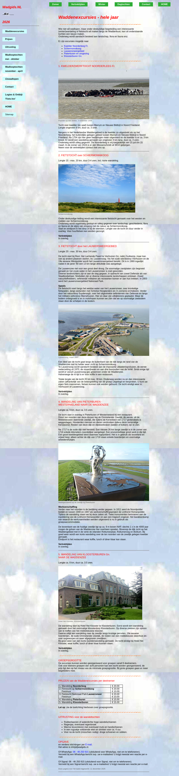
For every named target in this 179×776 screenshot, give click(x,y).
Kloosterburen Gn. (73, 56)
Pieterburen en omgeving (76, 53)
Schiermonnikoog (72, 48)
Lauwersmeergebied (74, 51)
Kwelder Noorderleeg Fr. (76, 46)
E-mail (88, 744)
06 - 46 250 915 (81, 752)
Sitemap (9, 114)
